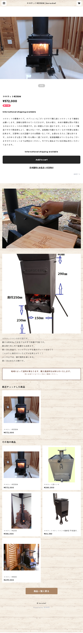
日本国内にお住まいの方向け (41, 167)
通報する (77, 174)
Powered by (41, 607)
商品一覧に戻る (41, 591)
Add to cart (42, 159)
